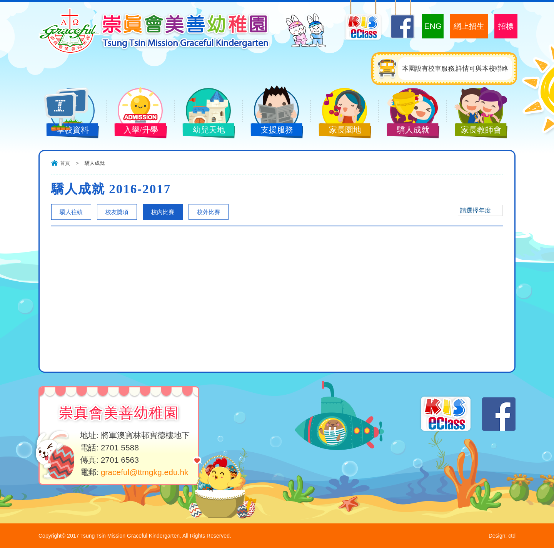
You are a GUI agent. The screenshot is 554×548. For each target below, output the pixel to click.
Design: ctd (502, 536)
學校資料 (66, 130)
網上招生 (469, 26)
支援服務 (271, 130)
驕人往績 (71, 212)
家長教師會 (475, 130)
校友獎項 (116, 212)
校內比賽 (162, 212)
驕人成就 (407, 130)
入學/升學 (135, 130)
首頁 (65, 163)
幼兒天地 (203, 130)
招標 (506, 26)
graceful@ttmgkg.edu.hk (145, 472)
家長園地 (339, 130)
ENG (433, 26)
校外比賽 (208, 212)
